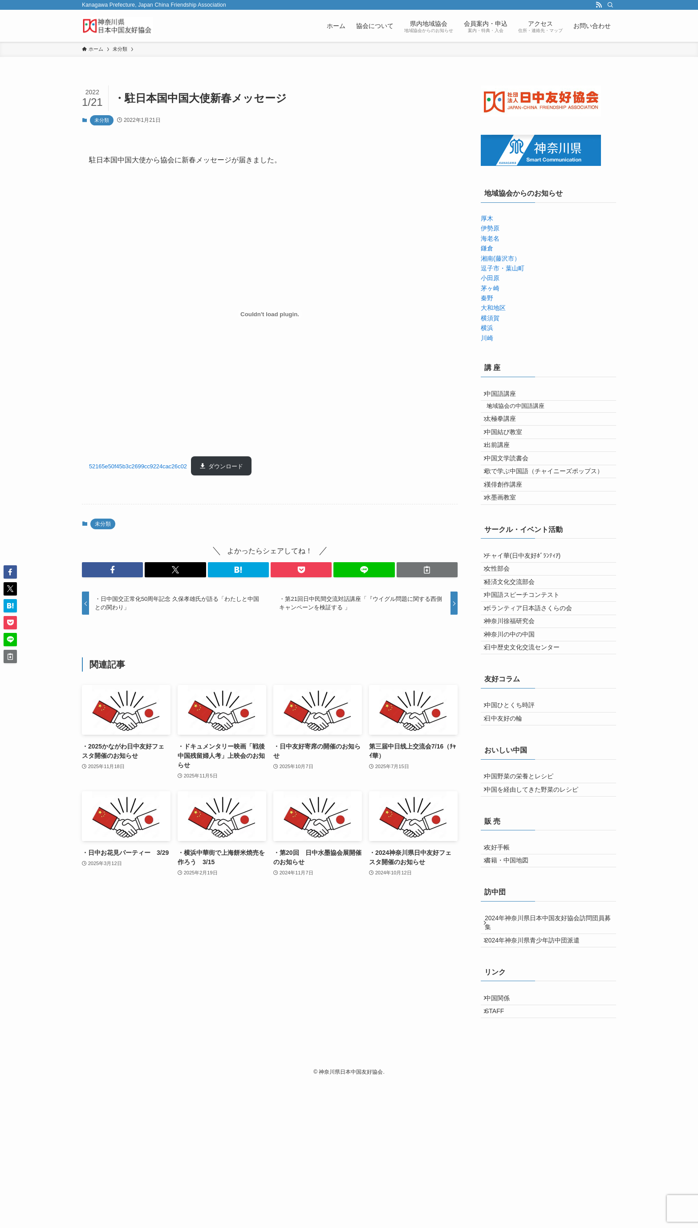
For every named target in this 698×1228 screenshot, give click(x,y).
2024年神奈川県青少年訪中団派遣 (537, 1071)
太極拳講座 (505, 431)
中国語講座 (505, 396)
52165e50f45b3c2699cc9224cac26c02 (138, 466)
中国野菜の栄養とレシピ (524, 880)
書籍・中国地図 (512, 980)
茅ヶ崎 (490, 288)
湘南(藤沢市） (500, 258)
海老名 (490, 238)
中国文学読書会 (512, 487)
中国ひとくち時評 (515, 798)
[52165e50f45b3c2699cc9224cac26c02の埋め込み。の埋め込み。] (269, 314)
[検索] (610, 5)
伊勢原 (490, 228)
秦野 (487, 298)
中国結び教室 (509, 450)
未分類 (101, 120)
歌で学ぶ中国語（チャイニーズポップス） (549, 505)
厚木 (487, 218)
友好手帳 (502, 962)
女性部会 (502, 624)
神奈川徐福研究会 (515, 698)
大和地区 (493, 307)
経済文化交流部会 (515, 642)
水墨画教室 (505, 542)
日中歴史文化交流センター (527, 735)
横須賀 (490, 318)
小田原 (490, 278)
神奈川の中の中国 (515, 717)
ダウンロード (225, 466)
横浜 (487, 327)
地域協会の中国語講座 (524, 414)
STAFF (499, 1152)
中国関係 (502, 1134)
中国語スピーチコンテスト (527, 661)
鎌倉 (487, 248)
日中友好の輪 (509, 817)
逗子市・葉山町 (502, 268)
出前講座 (502, 468)
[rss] (599, 5)
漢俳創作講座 (509, 523)
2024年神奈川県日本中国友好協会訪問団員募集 (547, 1048)
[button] (112, 569)
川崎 (487, 338)
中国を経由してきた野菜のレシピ (537, 898)
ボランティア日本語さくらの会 (533, 679)
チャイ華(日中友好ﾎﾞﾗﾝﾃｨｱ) (528, 605)
